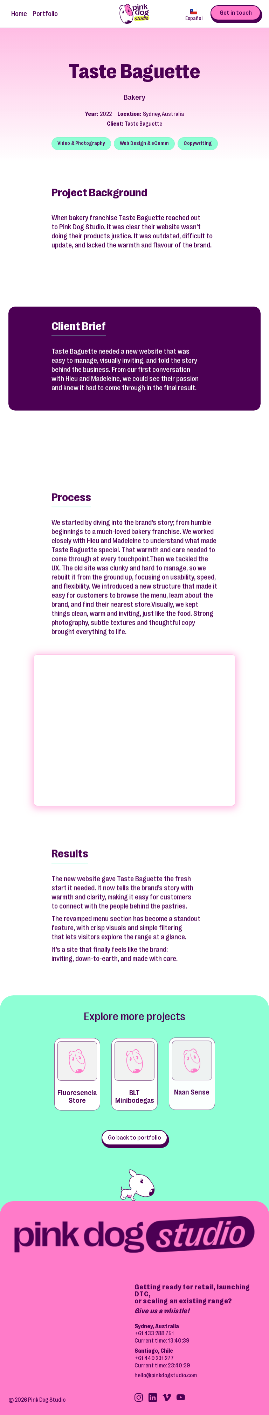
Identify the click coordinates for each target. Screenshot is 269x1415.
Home (19, 14)
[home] (134, 14)
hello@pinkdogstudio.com (165, 1375)
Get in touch (236, 12)
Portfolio (45, 14)
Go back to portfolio (134, 1137)
